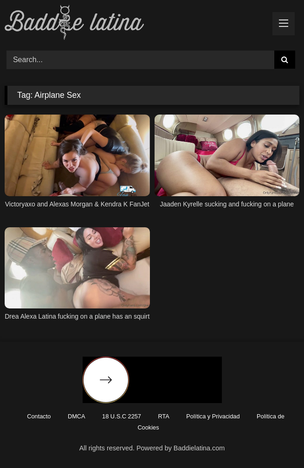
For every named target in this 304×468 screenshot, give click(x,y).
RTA (163, 416)
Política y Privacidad (212, 416)
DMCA (76, 416)
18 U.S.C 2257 (121, 416)
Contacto (39, 416)
